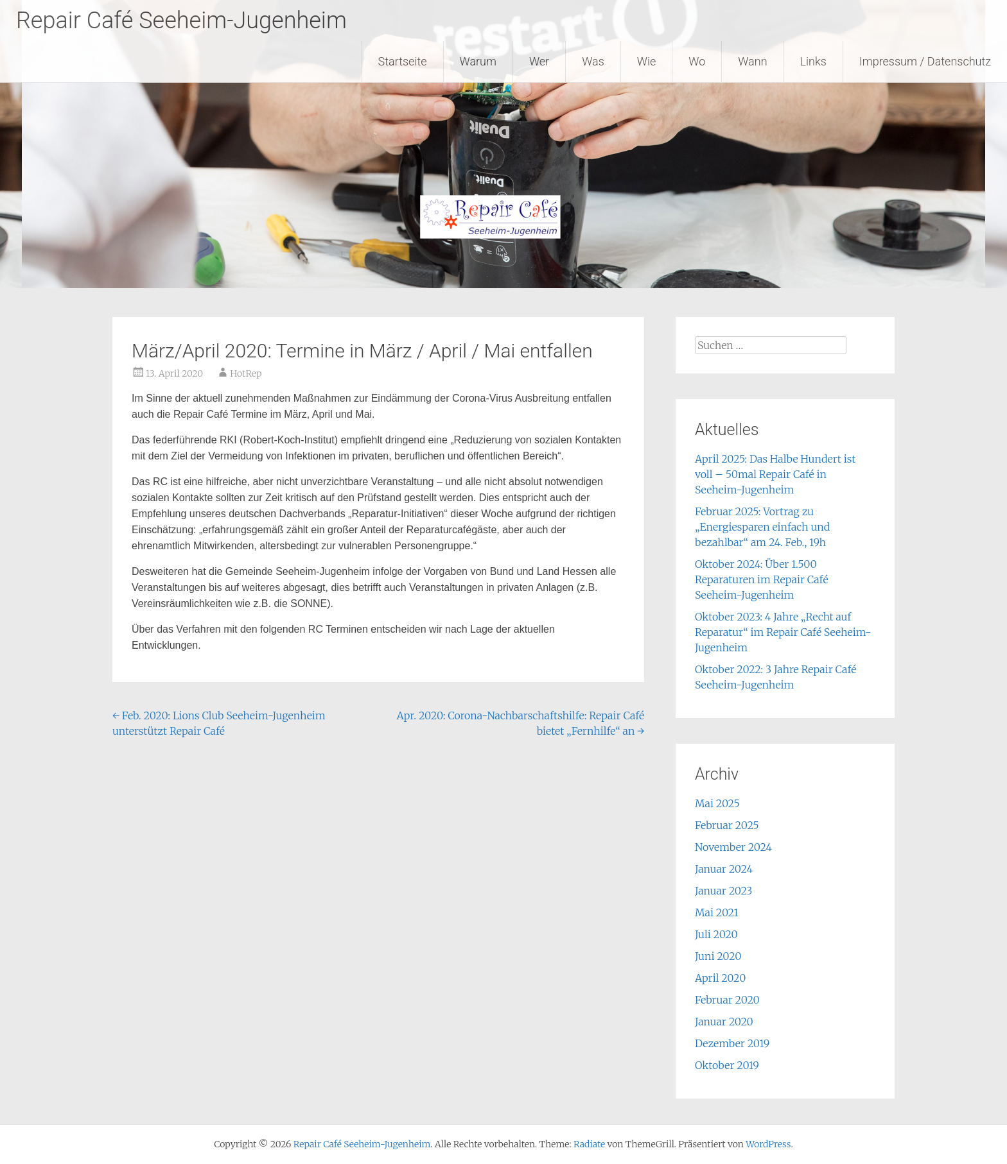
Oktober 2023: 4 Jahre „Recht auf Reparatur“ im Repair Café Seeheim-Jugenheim (783, 632)
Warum (478, 61)
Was (593, 61)
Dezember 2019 (732, 1043)
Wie (646, 61)
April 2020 (720, 977)
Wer (539, 61)
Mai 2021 (717, 912)
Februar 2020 (727, 999)
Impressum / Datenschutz (925, 61)
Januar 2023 (724, 890)
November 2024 (733, 847)
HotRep (245, 373)
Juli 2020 (716, 934)
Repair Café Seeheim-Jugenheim (181, 20)
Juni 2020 (718, 956)
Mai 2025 (717, 803)
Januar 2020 (724, 1021)
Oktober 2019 (727, 1065)
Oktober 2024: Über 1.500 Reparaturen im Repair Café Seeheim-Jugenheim (761, 579)
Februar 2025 (727, 825)
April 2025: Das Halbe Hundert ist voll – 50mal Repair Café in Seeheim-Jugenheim (775, 474)
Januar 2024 (724, 868)
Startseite (402, 61)
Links (813, 61)
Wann (752, 61)
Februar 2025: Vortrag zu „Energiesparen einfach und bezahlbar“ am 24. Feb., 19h (762, 527)
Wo (696, 61)
